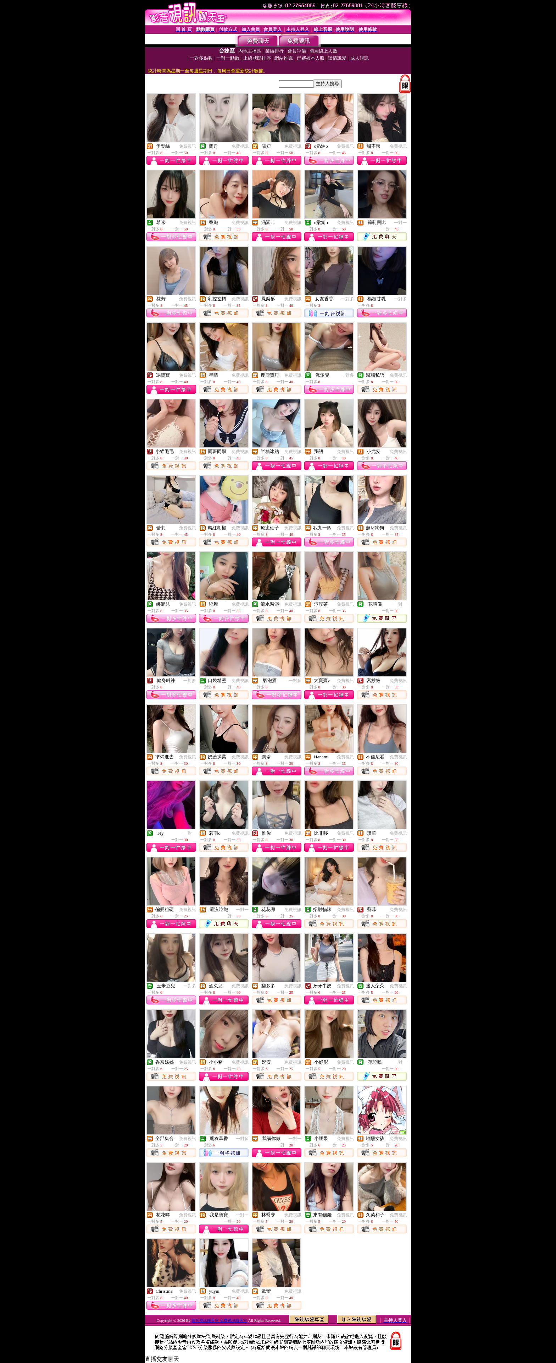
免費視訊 (187, 146)
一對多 (347, 298)
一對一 (400, 222)
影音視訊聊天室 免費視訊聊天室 (219, 1320)
